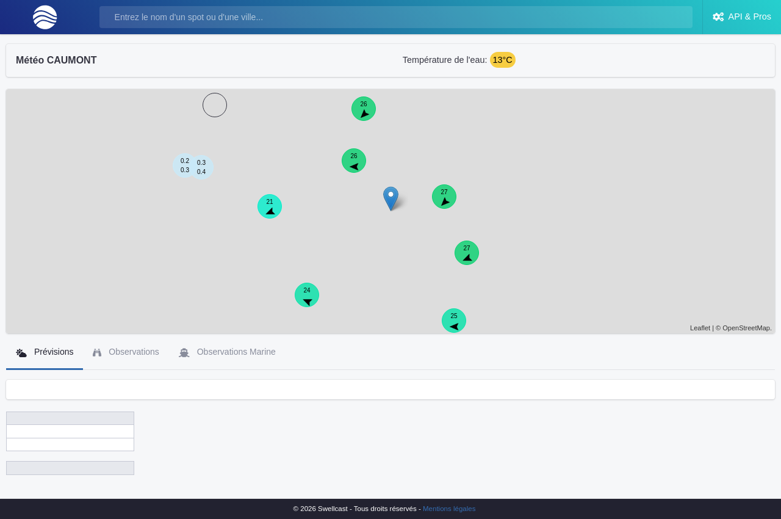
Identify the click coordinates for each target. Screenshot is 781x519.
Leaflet (700, 328)
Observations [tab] (126, 352)
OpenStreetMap (746, 328)
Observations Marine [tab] (227, 352)
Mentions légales (449, 508)
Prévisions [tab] (44, 352)
